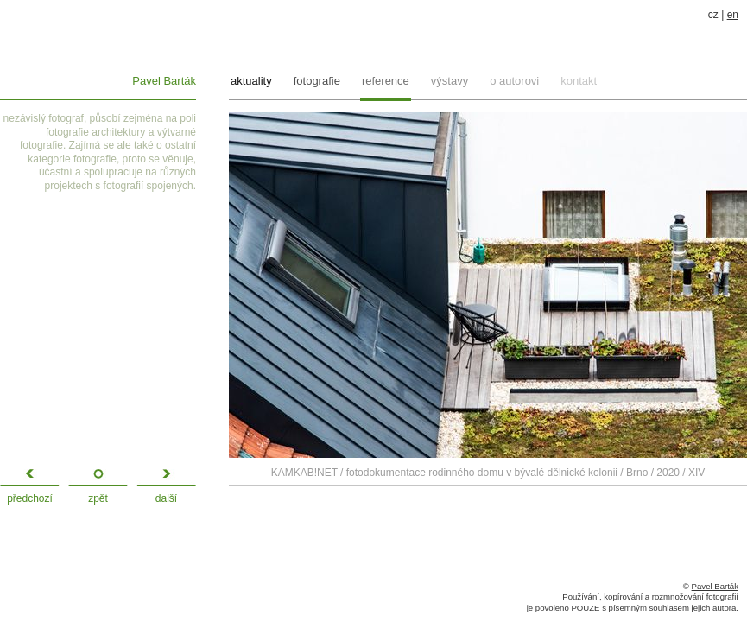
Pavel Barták (164, 80)
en (732, 15)
